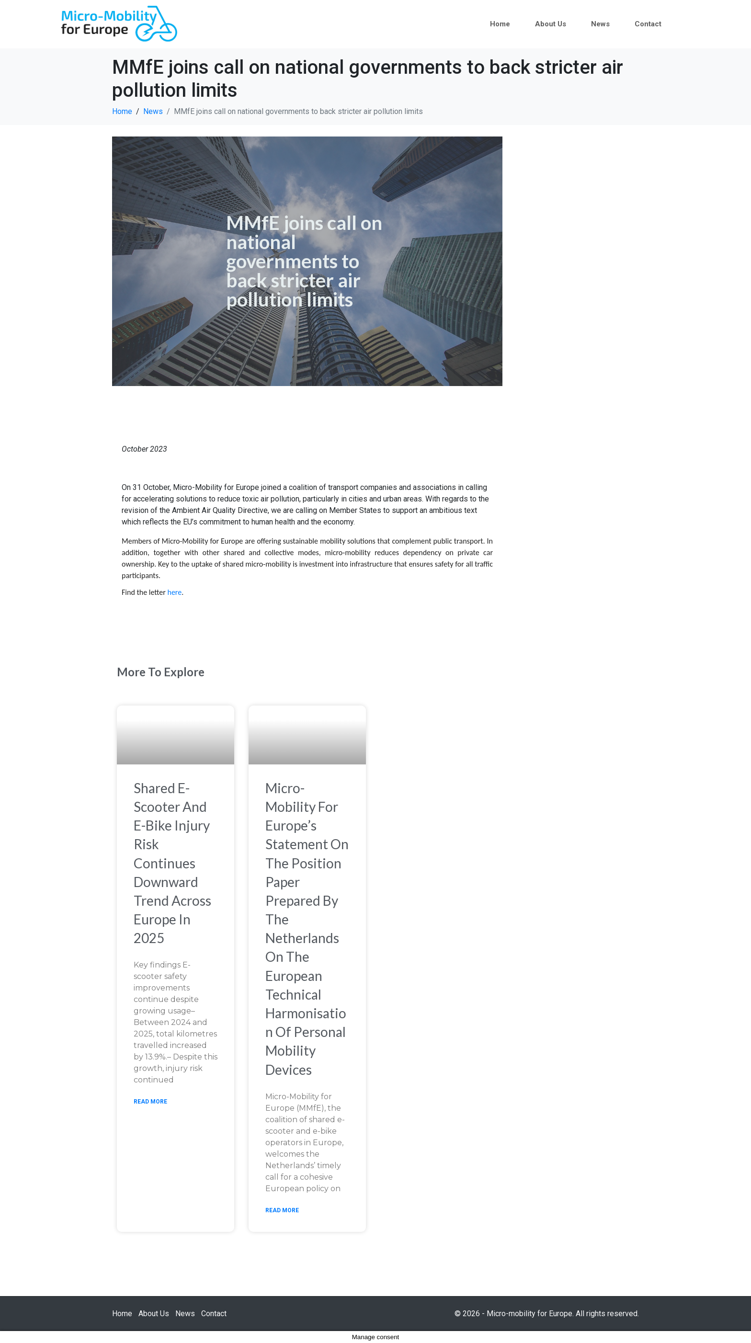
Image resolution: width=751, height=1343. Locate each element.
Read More (150, 1101)
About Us (550, 24)
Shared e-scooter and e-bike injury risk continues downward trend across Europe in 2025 (172, 863)
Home (500, 24)
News (600, 24)
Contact (648, 24)
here (174, 592)
